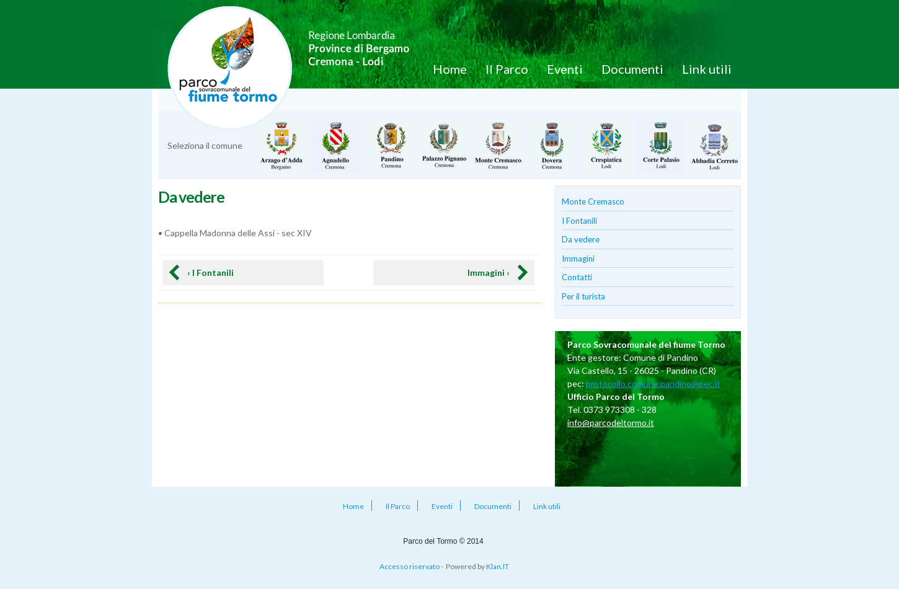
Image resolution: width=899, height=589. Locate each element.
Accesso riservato (409, 566)
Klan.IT (497, 566)
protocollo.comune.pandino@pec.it (653, 383)
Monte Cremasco (593, 201)
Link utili (707, 69)
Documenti (632, 69)
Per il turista (583, 296)
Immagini (578, 259)
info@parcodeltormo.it (610, 422)
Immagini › (488, 272)
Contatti (577, 277)
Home (450, 69)
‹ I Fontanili (210, 272)
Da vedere (581, 239)
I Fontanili (579, 221)
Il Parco (506, 69)
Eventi (565, 69)
